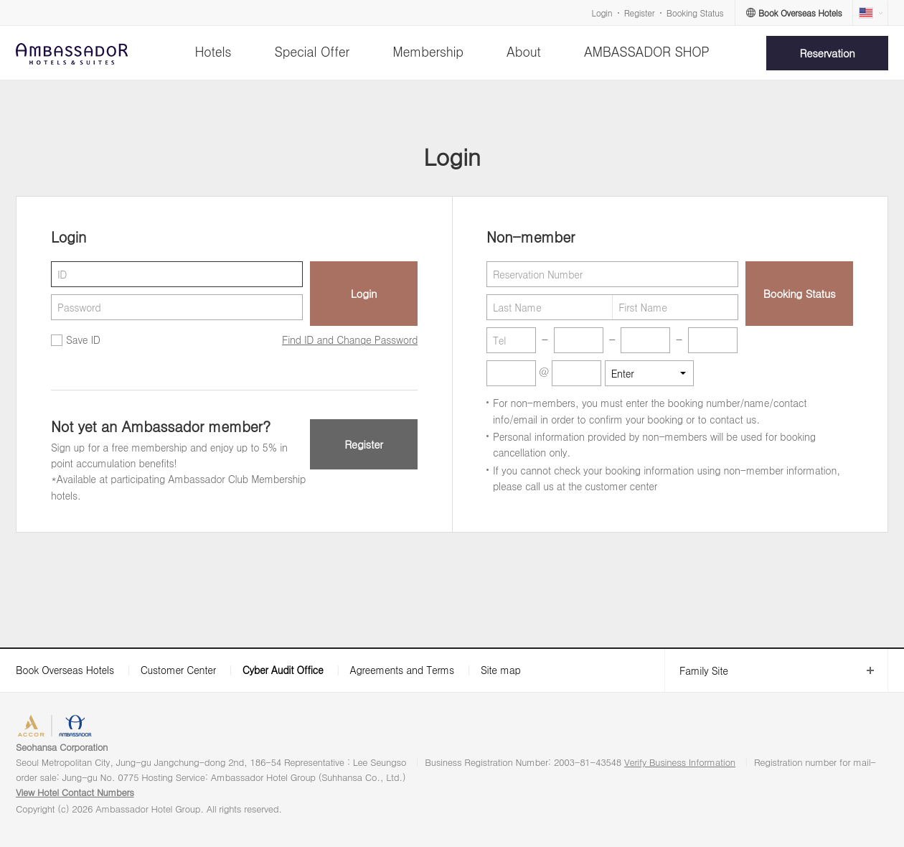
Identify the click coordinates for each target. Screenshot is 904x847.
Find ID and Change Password (350, 339)
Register (639, 12)
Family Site (696, 670)
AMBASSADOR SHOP (647, 51)
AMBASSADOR (123, 727)
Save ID (83, 339)
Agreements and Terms (401, 670)
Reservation (827, 52)
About (523, 51)
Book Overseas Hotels (65, 670)
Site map (501, 670)
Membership (427, 51)
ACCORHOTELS (53, 727)
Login (602, 12)
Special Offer (312, 51)
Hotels (212, 51)
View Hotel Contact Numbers (75, 792)
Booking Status (695, 12)
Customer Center (178, 670)
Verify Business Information (679, 762)
